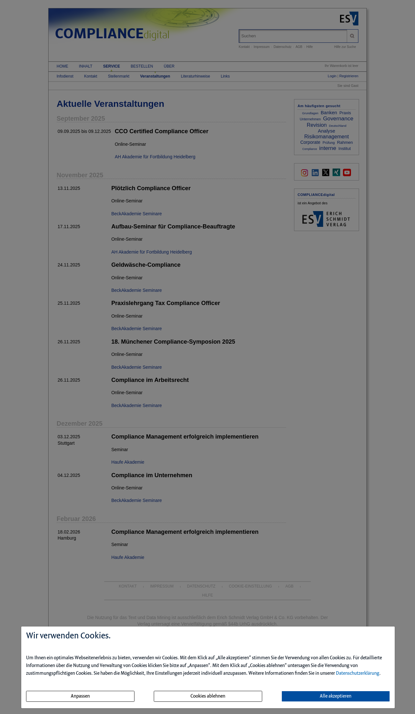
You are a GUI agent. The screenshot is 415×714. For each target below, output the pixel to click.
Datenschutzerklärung (357, 673)
